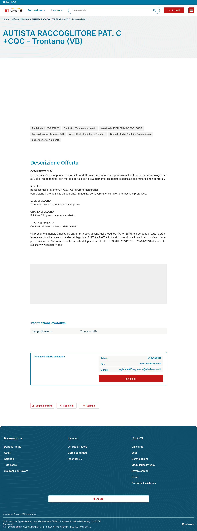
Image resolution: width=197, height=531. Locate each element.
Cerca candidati (77, 452)
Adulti (7, 452)
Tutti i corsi (10, 464)
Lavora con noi (140, 470)
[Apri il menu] (191, 10)
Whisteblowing (29, 514)
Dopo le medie (12, 446)
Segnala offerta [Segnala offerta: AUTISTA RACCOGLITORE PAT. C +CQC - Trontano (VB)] (42, 405)
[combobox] (114, 10)
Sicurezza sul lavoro (16, 470)
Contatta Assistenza (144, 483)
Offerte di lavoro (77, 446)
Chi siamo (137, 446)
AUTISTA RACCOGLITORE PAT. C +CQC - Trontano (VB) (58, 19)
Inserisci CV (75, 458)
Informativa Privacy (11, 514)
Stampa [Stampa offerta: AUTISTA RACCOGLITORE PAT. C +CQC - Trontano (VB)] (89, 405)
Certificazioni (140, 458)
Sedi (134, 452)
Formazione (37, 10)
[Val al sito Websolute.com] (188, 524)
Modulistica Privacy (143, 464)
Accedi (174, 10)
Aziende (9, 458)
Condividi (66, 405)
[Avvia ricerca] (154, 10)
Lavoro (57, 10)
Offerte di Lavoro (20, 19)
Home (6, 19)
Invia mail (131, 378)
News (135, 477)
